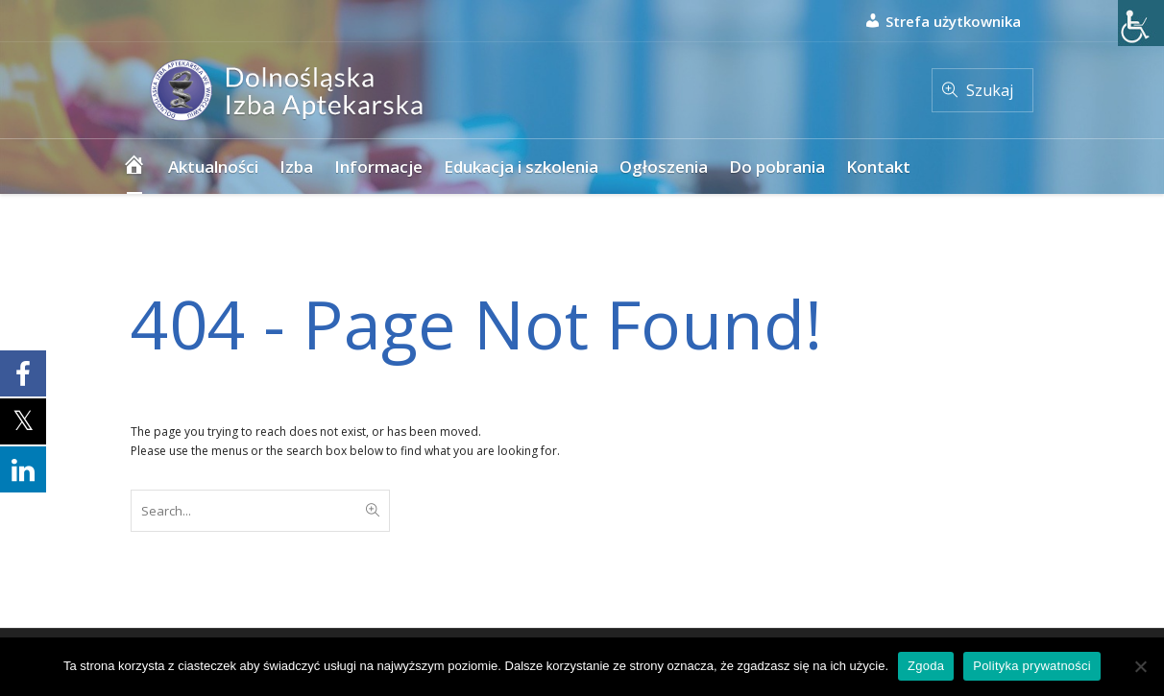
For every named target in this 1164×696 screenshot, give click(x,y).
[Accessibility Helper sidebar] (1141, 23)
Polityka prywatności (1032, 666)
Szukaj (989, 90)
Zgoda (926, 666)
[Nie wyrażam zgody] (1140, 666)
